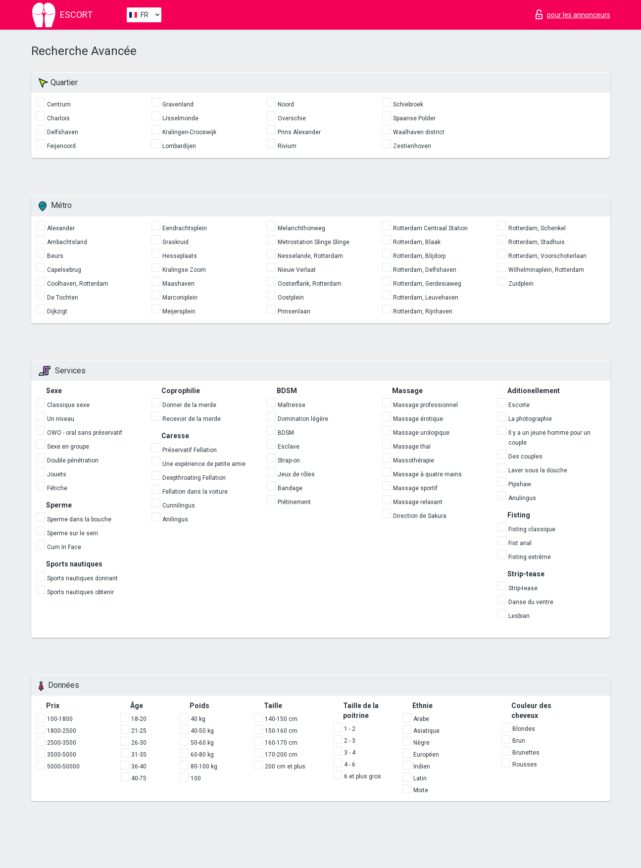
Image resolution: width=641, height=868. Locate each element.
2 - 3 (349, 740)
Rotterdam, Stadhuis (536, 242)
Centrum (59, 104)
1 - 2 (349, 728)
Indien (421, 766)
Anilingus (175, 519)
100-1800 (60, 718)
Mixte (420, 790)
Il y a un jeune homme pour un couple (549, 437)
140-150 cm (281, 718)
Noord (286, 104)
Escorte (519, 405)
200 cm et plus (285, 766)
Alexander (61, 228)
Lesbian (519, 616)
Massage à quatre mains (427, 474)
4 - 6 (349, 764)
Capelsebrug (64, 269)
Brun (518, 740)
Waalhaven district (418, 132)
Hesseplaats (179, 256)
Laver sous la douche (537, 470)
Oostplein (291, 297)
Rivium (287, 146)
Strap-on (289, 460)
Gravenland (178, 104)
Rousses (524, 764)
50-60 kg (202, 742)
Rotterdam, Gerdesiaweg (427, 283)
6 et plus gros (362, 776)
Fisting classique (531, 529)
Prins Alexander (299, 132)
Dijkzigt (57, 311)
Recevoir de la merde (191, 418)
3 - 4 (349, 752)
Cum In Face (64, 547)
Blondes (523, 728)
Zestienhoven (412, 146)
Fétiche (57, 488)
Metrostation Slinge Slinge (313, 242)
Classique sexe (68, 405)
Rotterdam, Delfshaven (424, 269)
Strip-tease (523, 588)
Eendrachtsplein (184, 228)
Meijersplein (179, 311)
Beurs (55, 256)
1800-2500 (61, 730)
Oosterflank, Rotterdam (310, 283)
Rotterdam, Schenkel (537, 228)
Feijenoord (61, 146)
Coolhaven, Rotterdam (77, 283)
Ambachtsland (67, 242)
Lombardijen (179, 146)
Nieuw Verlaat (297, 269)
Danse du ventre (530, 602)
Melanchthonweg (301, 228)
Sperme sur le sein (72, 533)
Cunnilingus (178, 505)
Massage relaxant (418, 502)
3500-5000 (61, 754)
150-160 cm (281, 730)
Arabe (421, 718)
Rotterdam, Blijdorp (419, 256)
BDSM (286, 432)
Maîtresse (291, 405)
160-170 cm (281, 742)
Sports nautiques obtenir (80, 592)
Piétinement (294, 502)
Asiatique (426, 730)
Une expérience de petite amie (204, 463)
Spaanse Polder (414, 118)
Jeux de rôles (296, 474)
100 (196, 778)
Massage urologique (421, 432)
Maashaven (178, 283)
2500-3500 (61, 742)
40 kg (198, 718)
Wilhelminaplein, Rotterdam (546, 269)
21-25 (139, 730)
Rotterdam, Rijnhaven (422, 311)
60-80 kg (202, 754)
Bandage (290, 488)
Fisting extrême (529, 557)
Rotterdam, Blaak (417, 242)
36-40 (139, 766)
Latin (420, 778)
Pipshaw (519, 484)
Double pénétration (73, 460)
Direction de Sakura (419, 515)
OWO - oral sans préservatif (84, 432)
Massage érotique (418, 418)
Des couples (525, 456)
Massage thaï (412, 446)
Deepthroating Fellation (194, 477)
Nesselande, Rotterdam (310, 256)
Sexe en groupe (68, 446)
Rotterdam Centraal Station (430, 228)
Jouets (56, 474)
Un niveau (60, 418)
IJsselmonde (180, 118)
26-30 (139, 742)
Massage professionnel (425, 405)
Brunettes (526, 752)
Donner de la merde (189, 405)
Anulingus (522, 498)
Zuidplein (521, 283)
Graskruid (175, 242)
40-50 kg (202, 730)
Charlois (58, 118)
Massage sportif (415, 488)
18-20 (139, 718)
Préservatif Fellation (189, 450)
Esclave (288, 446)
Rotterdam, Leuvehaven (425, 297)
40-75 (139, 778)
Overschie (292, 118)
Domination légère (303, 418)
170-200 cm (281, 754)
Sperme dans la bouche (79, 519)
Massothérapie (413, 460)
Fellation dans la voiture (195, 491)
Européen (426, 754)
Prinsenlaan (294, 311)
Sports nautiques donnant (82, 578)
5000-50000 (63, 766)
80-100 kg (204, 766)
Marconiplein (179, 297)
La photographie (530, 418)
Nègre (421, 742)
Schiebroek (408, 104)
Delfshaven (62, 132)
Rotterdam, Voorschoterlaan (547, 256)
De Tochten (62, 297)
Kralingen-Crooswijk (189, 132)
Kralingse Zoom (184, 269)
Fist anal (520, 543)
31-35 (139, 754)
